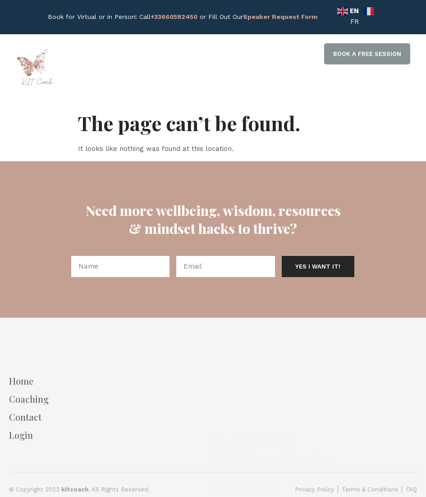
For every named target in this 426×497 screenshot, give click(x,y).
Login (21, 458)
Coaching (29, 422)
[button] (367, 54)
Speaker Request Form (280, 16)
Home (21, 404)
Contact (25, 440)
